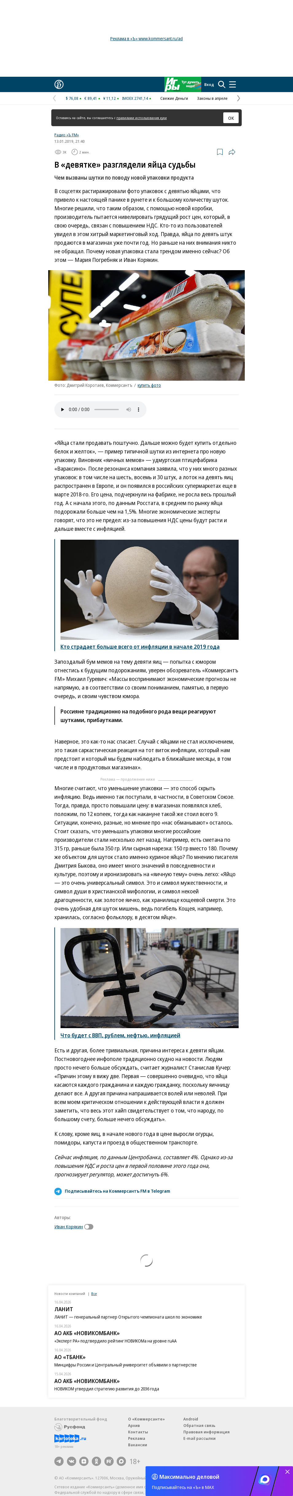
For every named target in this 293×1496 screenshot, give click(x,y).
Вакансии (137, 1444)
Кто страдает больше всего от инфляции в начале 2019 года (140, 646)
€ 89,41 (90, 98)
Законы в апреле (212, 98)
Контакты (138, 1432)
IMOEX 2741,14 (135, 98)
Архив (134, 1425)
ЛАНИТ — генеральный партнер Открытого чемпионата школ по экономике (128, 1317)
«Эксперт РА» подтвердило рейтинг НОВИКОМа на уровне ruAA (115, 1341)
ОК (231, 118)
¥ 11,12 (109, 98)
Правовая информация (206, 1432)
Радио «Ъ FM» (66, 135)
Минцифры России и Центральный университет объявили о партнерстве (125, 1365)
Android (190, 1419)
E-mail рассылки (199, 1438)
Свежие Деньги (174, 98)
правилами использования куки (141, 117)
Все (94, 1293)
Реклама (136, 1438)
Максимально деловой (189, 1476)
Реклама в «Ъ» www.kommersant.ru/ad (146, 38)
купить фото (149, 385)
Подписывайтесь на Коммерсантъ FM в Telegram (117, 1191)
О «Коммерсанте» (146, 1419)
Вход (209, 84)
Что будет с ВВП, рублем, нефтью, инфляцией (120, 1035)
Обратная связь (199, 1425)
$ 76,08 (72, 98)
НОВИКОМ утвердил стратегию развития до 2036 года (106, 1389)
